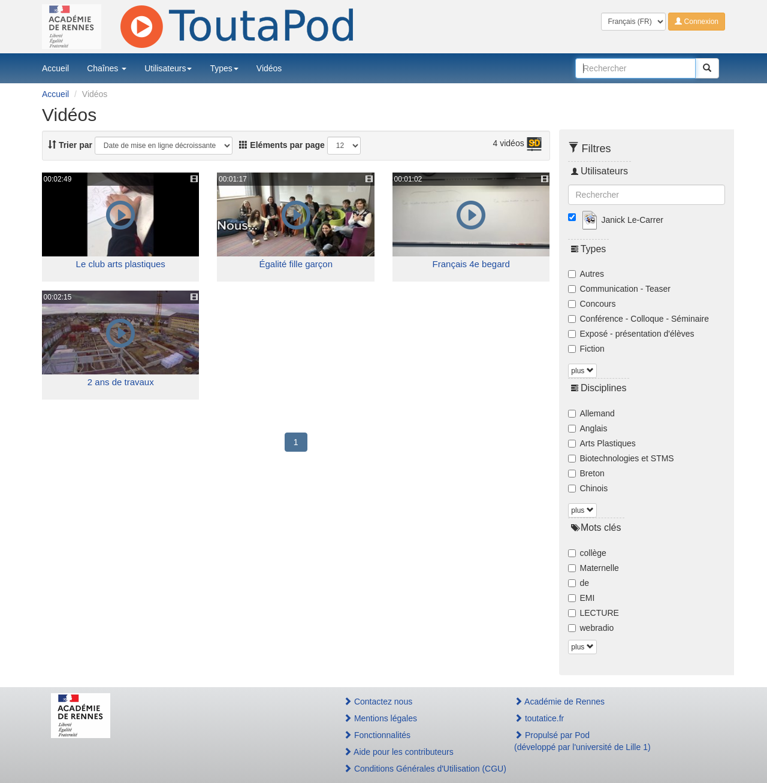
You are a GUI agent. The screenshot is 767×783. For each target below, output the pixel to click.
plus (582, 371)
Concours (592, 304)
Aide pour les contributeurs (398, 752)
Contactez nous (377, 701)
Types (224, 68)
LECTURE (593, 613)
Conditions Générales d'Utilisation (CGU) (415, 768)
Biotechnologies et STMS (621, 458)
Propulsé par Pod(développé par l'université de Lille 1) (582, 741)
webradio (591, 628)
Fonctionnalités (376, 735)
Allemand (591, 413)
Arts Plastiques (602, 443)
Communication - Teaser (619, 289)
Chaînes (106, 68)
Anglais (588, 428)
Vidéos (269, 68)
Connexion (696, 21)
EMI (581, 598)
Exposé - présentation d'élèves (631, 333)
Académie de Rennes (559, 701)
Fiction (586, 348)
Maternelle (593, 568)
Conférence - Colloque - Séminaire (638, 319)
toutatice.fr (539, 718)
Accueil (55, 68)
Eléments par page (281, 145)
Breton (586, 473)
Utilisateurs (168, 68)
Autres (586, 274)
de (579, 583)
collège (587, 553)
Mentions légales (380, 718)
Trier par (70, 145)
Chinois (588, 488)
